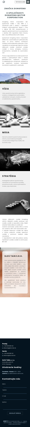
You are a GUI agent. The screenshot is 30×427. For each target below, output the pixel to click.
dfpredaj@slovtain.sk (10, 348)
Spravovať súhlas (16, 424)
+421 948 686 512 (8, 353)
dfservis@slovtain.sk (9, 355)
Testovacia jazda (20, 2)
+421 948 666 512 (8, 346)
